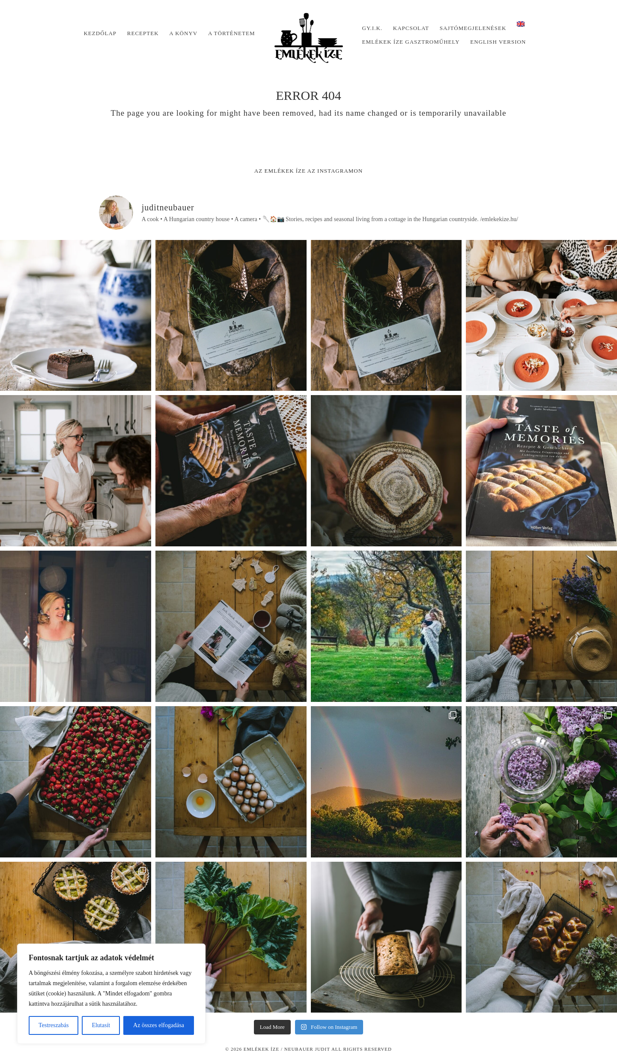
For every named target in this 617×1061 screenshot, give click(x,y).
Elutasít (101, 1025)
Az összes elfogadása (158, 1025)
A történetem (231, 33)
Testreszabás (54, 1025)
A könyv (183, 33)
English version (498, 42)
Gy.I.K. (372, 28)
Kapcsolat (411, 28)
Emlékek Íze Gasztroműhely (411, 42)
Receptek (143, 33)
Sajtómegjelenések (473, 28)
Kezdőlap (99, 33)
